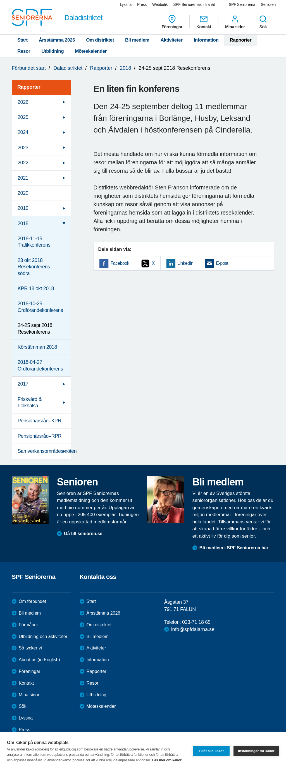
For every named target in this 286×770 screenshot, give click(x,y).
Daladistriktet (67, 68)
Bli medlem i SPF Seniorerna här (233, 547)
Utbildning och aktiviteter (43, 636)
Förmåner (28, 624)
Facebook (120, 263)
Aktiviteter (172, 40)
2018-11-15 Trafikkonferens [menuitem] (34, 242)
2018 (125, 68)
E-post (222, 263)
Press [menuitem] (142, 4)
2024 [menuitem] (23, 132)
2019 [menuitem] (23, 208)
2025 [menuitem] (23, 117)
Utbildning (52, 51)
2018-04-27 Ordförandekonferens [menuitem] (40, 365)
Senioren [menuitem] (268, 4)
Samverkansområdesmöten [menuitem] (44, 451)
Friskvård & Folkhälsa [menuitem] (30, 402)
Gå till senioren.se (83, 533)
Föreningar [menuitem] (172, 22)
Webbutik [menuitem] (160, 4)
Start (22, 40)
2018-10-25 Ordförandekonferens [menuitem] (40, 307)
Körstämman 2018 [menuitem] (37, 347)
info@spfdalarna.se (192, 629)
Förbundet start (29, 68)
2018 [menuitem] (23, 223)
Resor (23, 51)
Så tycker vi (30, 648)
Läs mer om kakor (167, 760)
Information (206, 40)
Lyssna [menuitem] (126, 4)
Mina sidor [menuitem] (235, 22)
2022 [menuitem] (23, 162)
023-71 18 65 (196, 622)
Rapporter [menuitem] (28, 87)
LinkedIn (185, 263)
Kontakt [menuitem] (203, 22)
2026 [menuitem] (23, 102)
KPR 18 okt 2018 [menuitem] (36, 288)
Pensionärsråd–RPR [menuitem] (39, 436)
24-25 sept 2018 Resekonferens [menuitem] (35, 329)
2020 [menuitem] (23, 193)
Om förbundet (32, 601)
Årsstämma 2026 (57, 40)
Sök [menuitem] (263, 22)
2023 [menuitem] (23, 147)
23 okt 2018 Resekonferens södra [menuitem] (34, 267)
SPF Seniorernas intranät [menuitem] (194, 4)
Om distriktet (100, 40)
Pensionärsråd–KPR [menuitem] (39, 421)
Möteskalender (91, 51)
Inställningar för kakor (256, 751)
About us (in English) (39, 659)
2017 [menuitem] (23, 384)
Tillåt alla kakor (211, 751)
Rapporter (240, 40)
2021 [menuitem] (23, 178)
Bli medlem (137, 40)
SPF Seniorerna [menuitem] (242, 4)
